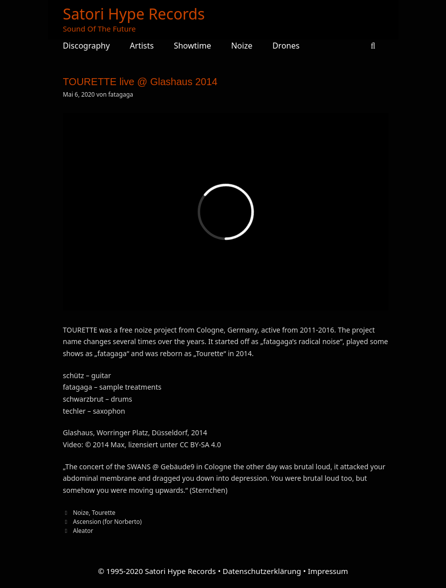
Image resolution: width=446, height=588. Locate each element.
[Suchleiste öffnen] (373, 46)
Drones (285, 45)
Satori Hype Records (134, 14)
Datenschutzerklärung (262, 571)
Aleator (83, 530)
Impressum (328, 571)
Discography (86, 45)
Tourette (104, 512)
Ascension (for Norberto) (107, 521)
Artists (142, 45)
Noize (242, 45)
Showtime (192, 45)
